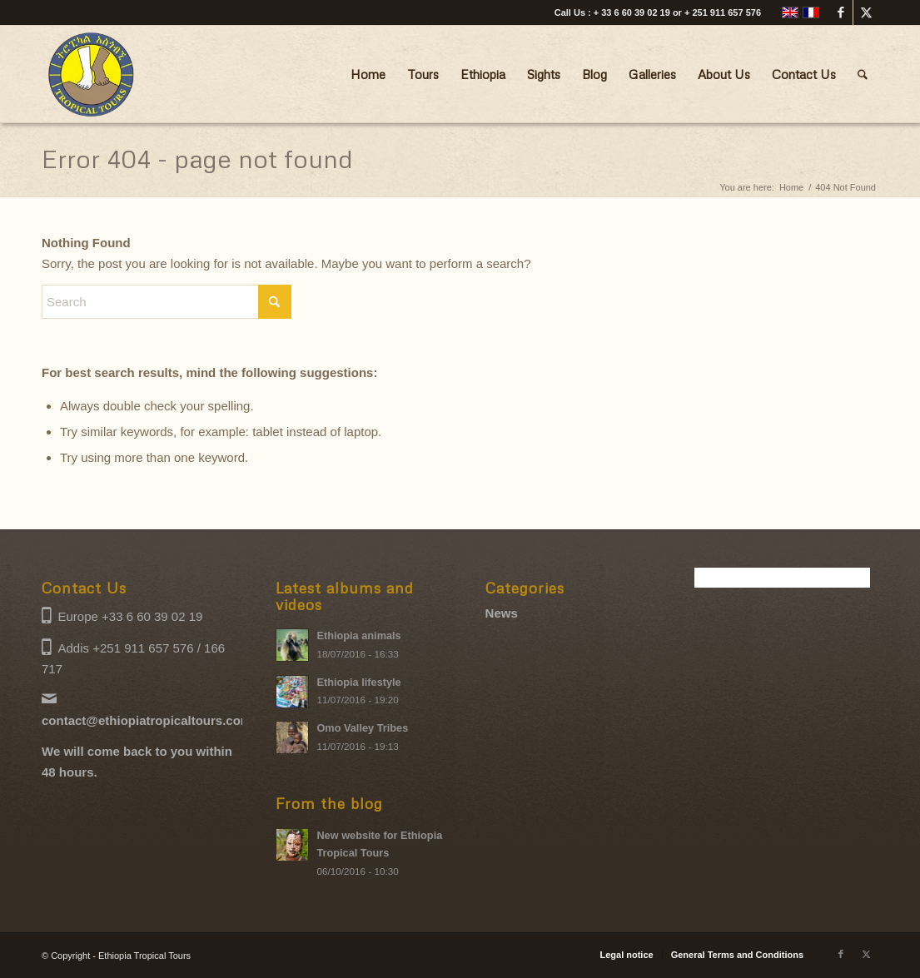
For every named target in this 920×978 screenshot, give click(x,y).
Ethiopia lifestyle (358, 682)
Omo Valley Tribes (362, 728)
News (501, 613)
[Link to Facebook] (840, 12)
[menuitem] (368, 74)
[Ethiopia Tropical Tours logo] (92, 74)
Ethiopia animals (358, 635)
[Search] (862, 74)
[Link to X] (865, 12)
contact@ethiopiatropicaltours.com (146, 720)
